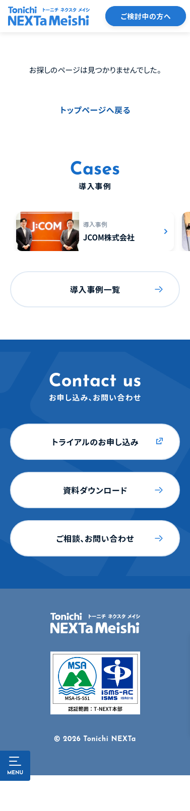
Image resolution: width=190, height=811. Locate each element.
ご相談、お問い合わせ (95, 538)
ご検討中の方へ (145, 16)
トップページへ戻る (95, 110)
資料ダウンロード (95, 490)
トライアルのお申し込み (95, 442)
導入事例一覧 (95, 289)
